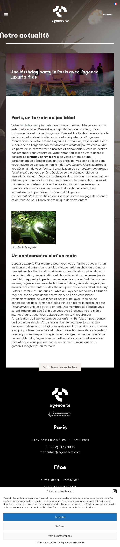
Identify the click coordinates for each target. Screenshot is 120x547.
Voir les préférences (60, 535)
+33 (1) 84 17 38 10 (62, 447)
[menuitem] (115, 3)
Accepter (60, 517)
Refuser (60, 526)
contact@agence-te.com (62, 452)
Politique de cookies (46, 543)
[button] (115, 491)
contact (108, 14)
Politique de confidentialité (71, 543)
